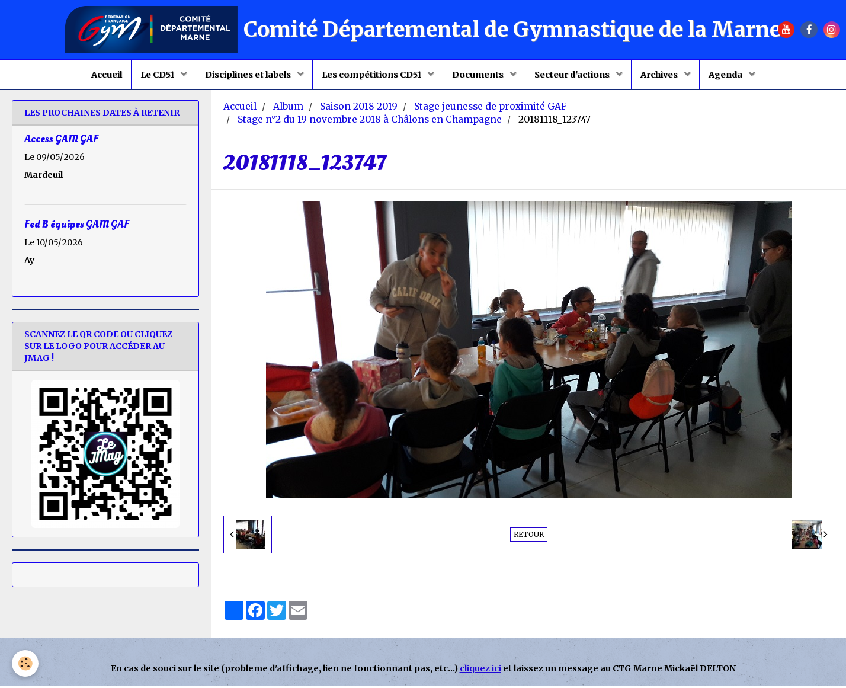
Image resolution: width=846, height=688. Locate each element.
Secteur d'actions (572, 74)
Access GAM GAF (61, 141)
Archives (660, 74)
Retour (529, 536)
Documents (478, 74)
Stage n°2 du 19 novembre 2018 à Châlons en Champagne (370, 121)
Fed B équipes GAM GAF (76, 226)
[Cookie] (25, 663)
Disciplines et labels (249, 74)
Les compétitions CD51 (372, 74)
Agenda (726, 74)
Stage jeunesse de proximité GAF (490, 108)
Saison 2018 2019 (359, 108)
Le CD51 (158, 74)
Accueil (106, 74)
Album (288, 108)
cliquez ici (480, 670)
